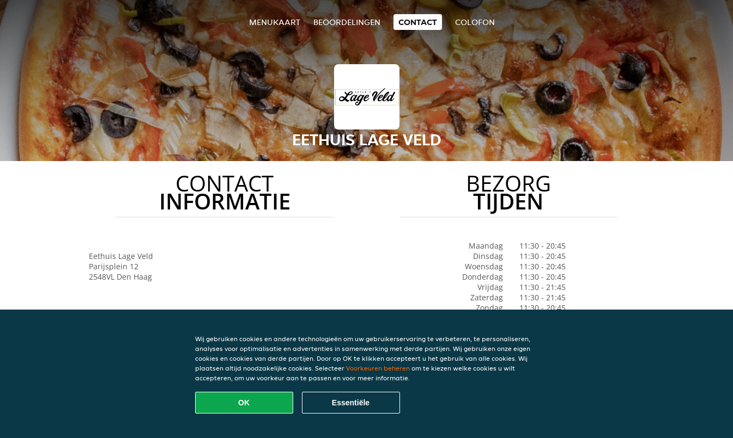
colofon (475, 22)
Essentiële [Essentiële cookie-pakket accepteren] (350, 402)
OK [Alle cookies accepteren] (244, 402)
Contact (417, 22)
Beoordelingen (346, 22)
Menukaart (274, 22)
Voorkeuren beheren (378, 368)
